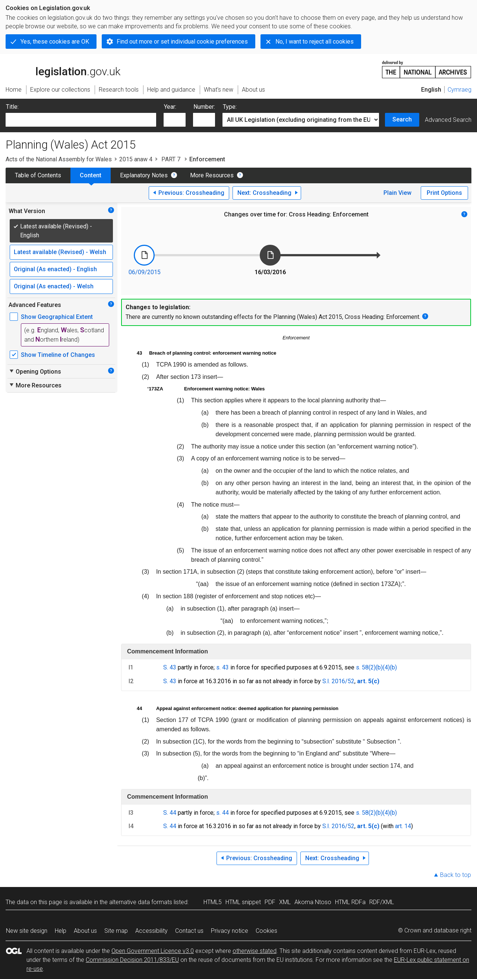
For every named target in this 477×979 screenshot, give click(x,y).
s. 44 (222, 812)
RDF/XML (381, 902)
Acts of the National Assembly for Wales (59, 159)
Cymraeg (459, 89)
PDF (270, 902)
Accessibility (151, 930)
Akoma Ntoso (312, 902)
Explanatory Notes (144, 175)
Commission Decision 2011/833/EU (132, 959)
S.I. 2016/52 (338, 681)
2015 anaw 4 (135, 159)
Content (90, 175)
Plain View (397, 192)
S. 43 (169, 667)
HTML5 (212, 902)
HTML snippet (243, 902)
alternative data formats (140, 902)
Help (60, 930)
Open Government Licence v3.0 (152, 950)
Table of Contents (38, 175)
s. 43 (222, 667)
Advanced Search (448, 119)
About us (85, 930)
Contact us (189, 930)
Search (402, 119)
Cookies (266, 930)
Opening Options (35, 371)
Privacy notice (229, 930)
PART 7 (171, 159)
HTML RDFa (350, 902)
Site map (116, 930)
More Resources (212, 175)
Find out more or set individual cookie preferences (182, 41)
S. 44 (169, 812)
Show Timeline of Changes (58, 354)
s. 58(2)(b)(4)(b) (376, 667)
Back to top (455, 874)
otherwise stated (255, 950)
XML (285, 902)
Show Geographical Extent (57, 316)
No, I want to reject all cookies (314, 41)
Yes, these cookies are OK (54, 41)
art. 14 (403, 826)
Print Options (444, 192)
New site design (26, 930)
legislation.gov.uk (63, 69)
